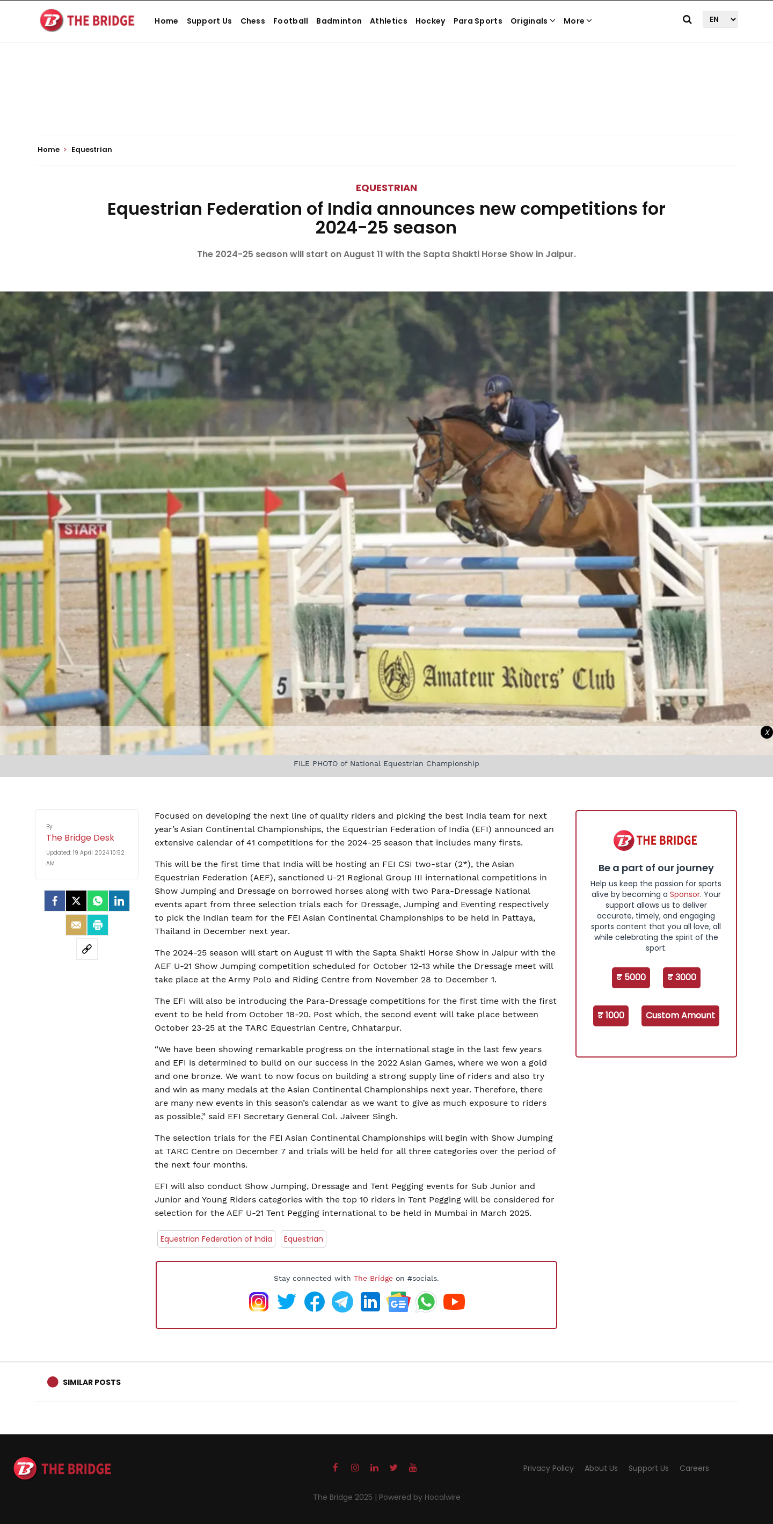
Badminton (339, 21)
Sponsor (685, 894)
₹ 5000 (631, 977)
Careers (694, 1468)
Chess (253, 21)
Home (166, 21)
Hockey (430, 21)
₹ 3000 (681, 977)
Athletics (388, 21)
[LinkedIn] (119, 901)
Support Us (209, 21)
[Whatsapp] (97, 901)
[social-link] (87, 949)
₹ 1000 (610, 1015)
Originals (533, 21)
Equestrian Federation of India (216, 1239)
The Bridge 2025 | (346, 1497)
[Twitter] (76, 901)
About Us (601, 1468)
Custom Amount (680, 1015)
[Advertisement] (386, 102)
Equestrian (386, 187)
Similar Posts (92, 1382)
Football (290, 21)
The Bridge (373, 1278)
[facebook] (54, 901)
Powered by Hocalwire (420, 1497)
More (578, 21)
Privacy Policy (548, 1468)
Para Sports (478, 21)
